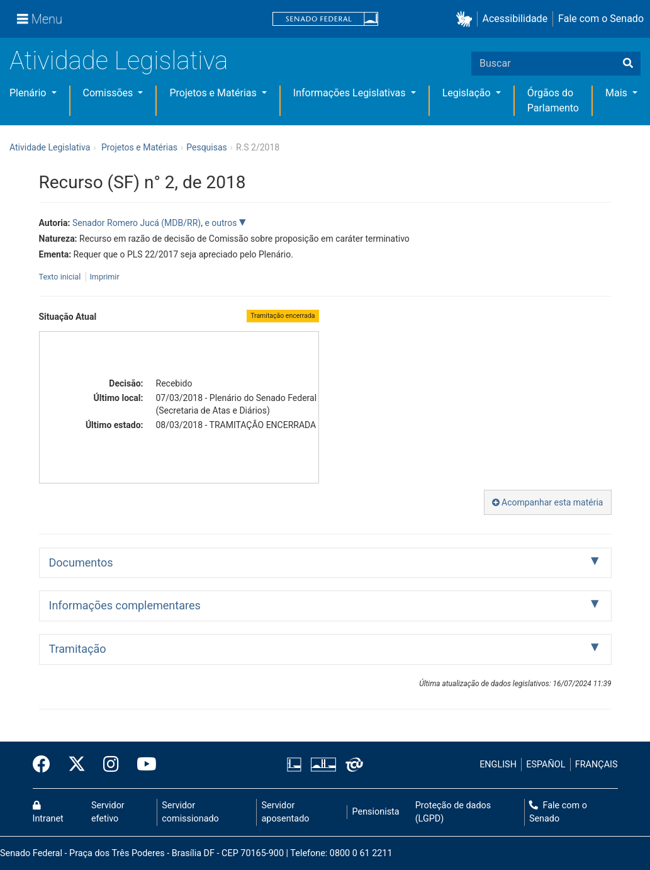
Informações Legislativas (350, 93)
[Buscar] (628, 63)
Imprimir (104, 276)
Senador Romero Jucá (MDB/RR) (136, 223)
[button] (466, 19)
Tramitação (77, 648)
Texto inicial (61, 276)
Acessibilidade (515, 19)
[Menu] (39, 19)
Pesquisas (206, 147)
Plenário (28, 93)
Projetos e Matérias (214, 93)
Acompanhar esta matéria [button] (547, 502)
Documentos (81, 562)
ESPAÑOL (545, 764)
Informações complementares (125, 605)
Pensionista (376, 811)
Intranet (48, 813)
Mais (617, 93)
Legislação (467, 93)
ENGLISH (498, 764)
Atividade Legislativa (118, 61)
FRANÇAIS (596, 764)
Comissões (109, 93)
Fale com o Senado (601, 19)
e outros (221, 223)
